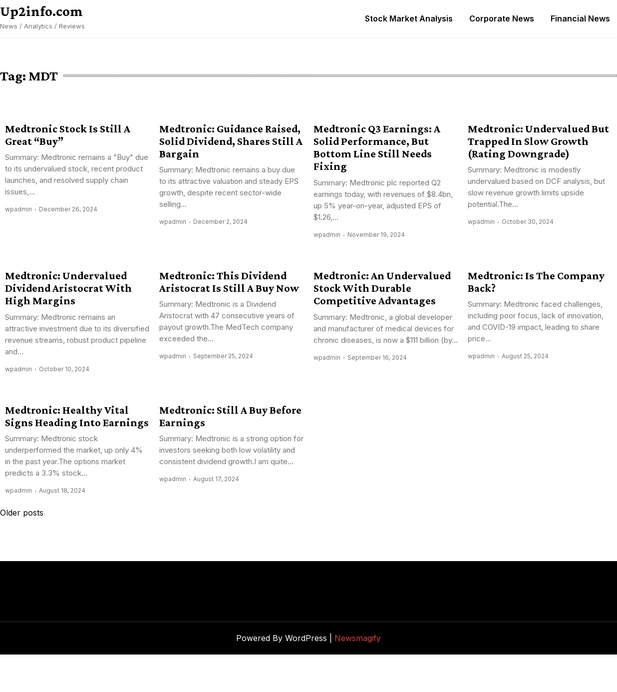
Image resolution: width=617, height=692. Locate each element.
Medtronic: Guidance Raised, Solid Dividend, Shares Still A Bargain (231, 141)
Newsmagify (357, 638)
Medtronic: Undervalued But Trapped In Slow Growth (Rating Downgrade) (538, 141)
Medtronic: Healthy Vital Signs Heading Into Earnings (77, 416)
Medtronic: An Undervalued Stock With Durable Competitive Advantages (382, 288)
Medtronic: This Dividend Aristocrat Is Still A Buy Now (229, 281)
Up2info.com (41, 11)
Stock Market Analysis (409, 18)
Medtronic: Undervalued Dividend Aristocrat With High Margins (68, 288)
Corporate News (501, 18)
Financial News (580, 18)
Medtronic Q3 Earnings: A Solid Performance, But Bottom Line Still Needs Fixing (376, 147)
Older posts (21, 513)
